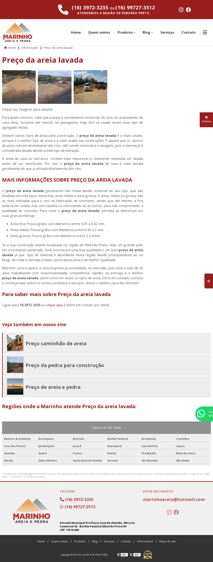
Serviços (167, 32)
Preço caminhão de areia (56, 343)
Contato (189, 32)
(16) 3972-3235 (91, 7)
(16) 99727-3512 (135, 7)
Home (76, 32)
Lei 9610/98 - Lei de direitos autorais (27, 476)
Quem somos (99, 32)
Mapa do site (167, 541)
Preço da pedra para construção (65, 365)
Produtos (125, 32)
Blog (146, 32)
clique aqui (54, 305)
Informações (145, 541)
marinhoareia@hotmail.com (173, 499)
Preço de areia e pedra (53, 386)
